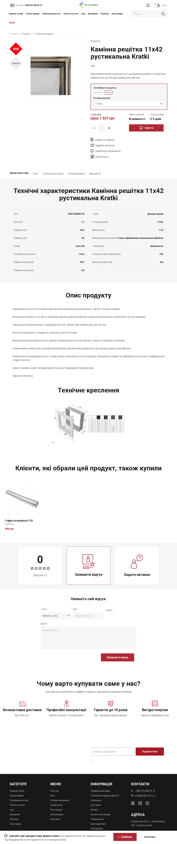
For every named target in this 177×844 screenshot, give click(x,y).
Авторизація (57, 803)
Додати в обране (104, 140)
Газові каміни (33, 13)
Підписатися (150, 740)
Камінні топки (16, 13)
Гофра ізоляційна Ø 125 (19, 509)
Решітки (105, 13)
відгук (44, 613)
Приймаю (126, 837)
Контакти (55, 807)
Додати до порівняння (107, 145)
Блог (53, 784)
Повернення (98, 807)
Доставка (96, 793)
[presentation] (62, 648)
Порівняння (56, 793)
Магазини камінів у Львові (106, 821)
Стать (44, 599)
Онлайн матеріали (60, 789)
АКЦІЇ (12, 22)
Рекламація (97, 816)
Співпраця (96, 789)
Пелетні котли (70, 13)
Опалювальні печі (51, 13)
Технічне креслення (53, 163)
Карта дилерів (99, 812)
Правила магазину (101, 780)
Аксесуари (117, 13)
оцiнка (109, 600)
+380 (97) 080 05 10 (146, 780)
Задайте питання (143, 140)
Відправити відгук (117, 646)
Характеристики (19, 163)
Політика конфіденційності (106, 784)
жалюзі (99, 92)
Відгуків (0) (95, 163)
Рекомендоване (76, 163)
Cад (83, 13)
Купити (149, 128)
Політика (149, 837)
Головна (14, 34)
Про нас (54, 780)
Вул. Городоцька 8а (142, 814)
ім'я (75, 599)
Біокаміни (93, 13)
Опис (35, 163)
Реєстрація (56, 798)
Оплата (95, 798)
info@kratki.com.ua (145, 784)
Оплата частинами (101, 803)
